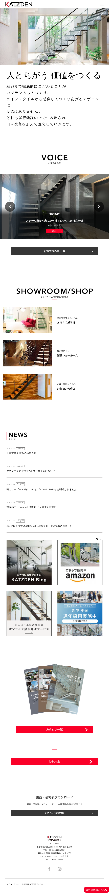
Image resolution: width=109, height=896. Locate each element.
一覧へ (97, 539)
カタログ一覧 (54, 729)
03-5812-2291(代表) (57, 850)
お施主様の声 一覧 (54, 251)
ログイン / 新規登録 (54, 813)
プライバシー (12, 884)
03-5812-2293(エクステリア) (57, 856)
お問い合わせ (54, 773)
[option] (54, 36)
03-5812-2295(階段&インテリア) (57, 853)
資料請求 (54, 761)
